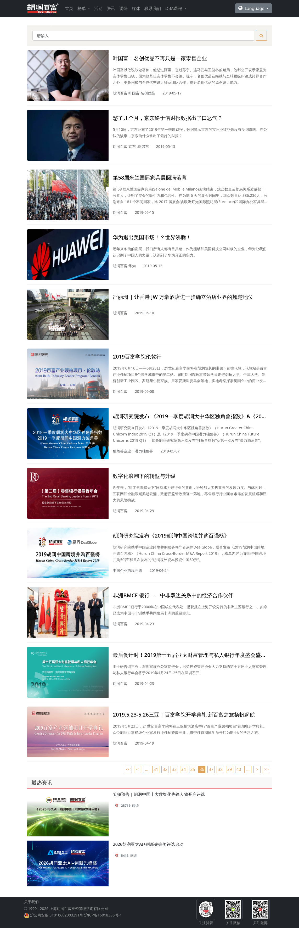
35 (192, 769)
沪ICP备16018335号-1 (103, 919)
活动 (98, 8)
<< (128, 769)
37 (211, 769)
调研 (123, 8)
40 (238, 769)
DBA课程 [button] (174, 8)
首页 (69, 8)
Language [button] (251, 8)
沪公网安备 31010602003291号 (56, 919)
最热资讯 (41, 782)
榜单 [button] (82, 8)
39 (229, 769)
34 (183, 769)
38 (220, 769)
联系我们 (152, 8)
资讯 (111, 8)
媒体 (136, 8)
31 (156, 769)
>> (266, 769)
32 (165, 769)
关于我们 (31, 905)
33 (174, 769)
